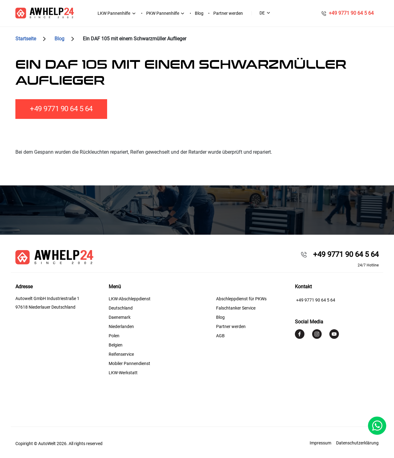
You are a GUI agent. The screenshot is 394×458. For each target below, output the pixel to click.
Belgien (116, 344)
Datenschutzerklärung (357, 442)
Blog (199, 13)
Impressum (320, 442)
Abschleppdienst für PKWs (241, 298)
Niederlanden (121, 326)
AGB (220, 335)
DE (262, 12)
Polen (114, 335)
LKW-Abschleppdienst (130, 298)
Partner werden (228, 13)
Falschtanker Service (235, 308)
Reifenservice (121, 354)
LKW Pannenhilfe (114, 13)
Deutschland (121, 308)
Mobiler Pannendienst (129, 363)
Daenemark (120, 317)
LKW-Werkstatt (123, 372)
